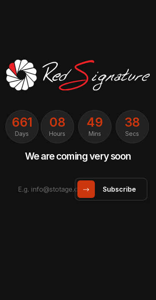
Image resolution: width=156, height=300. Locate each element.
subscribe (109, 189)
